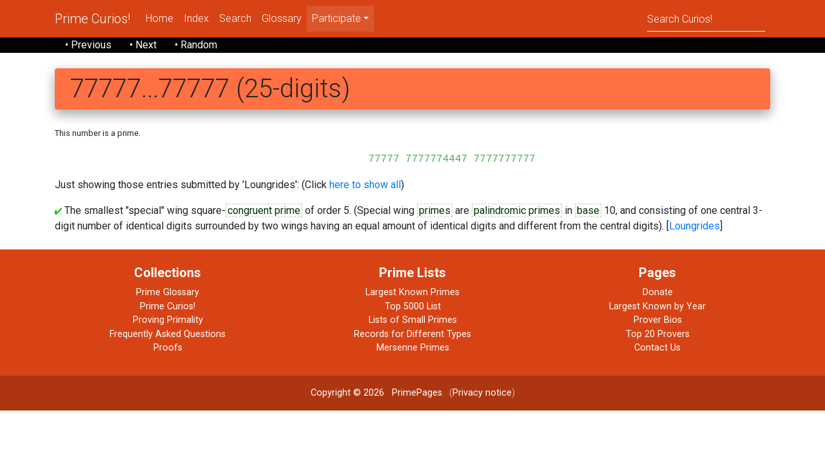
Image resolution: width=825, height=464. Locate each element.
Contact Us (657, 347)
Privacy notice (482, 392)
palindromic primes (517, 210)
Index (196, 18)
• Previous (88, 45)
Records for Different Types (412, 334)
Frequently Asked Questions (168, 334)
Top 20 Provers (658, 334)
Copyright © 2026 (347, 392)
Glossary (282, 18)
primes (435, 210)
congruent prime (264, 210)
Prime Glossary (167, 292)
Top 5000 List (413, 306)
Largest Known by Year (657, 306)
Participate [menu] (336, 18)
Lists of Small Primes (413, 319)
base (588, 210)
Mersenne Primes (412, 347)
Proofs (167, 347)
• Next (143, 45)
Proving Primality (168, 319)
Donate (658, 292)
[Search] (706, 18)
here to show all (365, 185)
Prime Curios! (92, 18)
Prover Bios (658, 319)
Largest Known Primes (412, 292)
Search (235, 18)
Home (159, 18)
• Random (196, 45)
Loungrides (694, 226)
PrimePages (417, 392)
